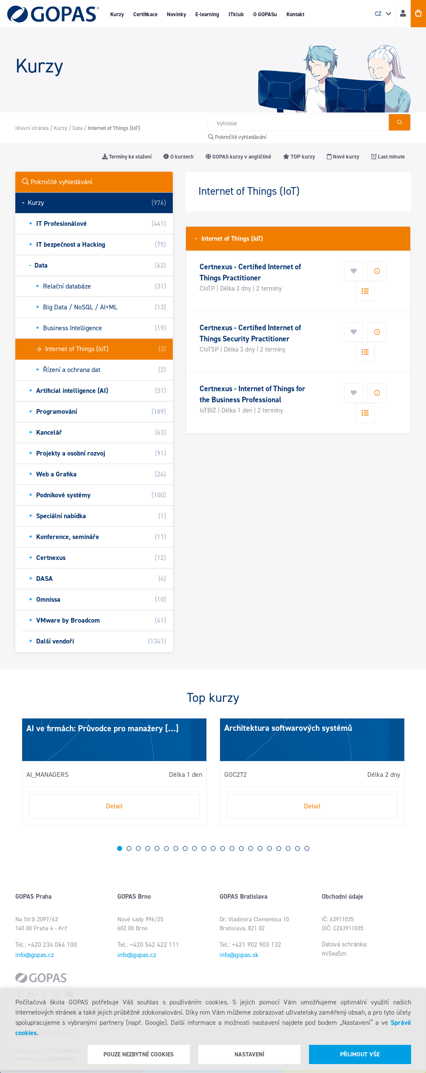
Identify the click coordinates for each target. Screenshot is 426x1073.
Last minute (388, 156)
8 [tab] (185, 848)
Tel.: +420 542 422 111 (148, 944)
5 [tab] (157, 848)
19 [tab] (288, 848)
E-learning (207, 14)
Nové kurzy (343, 156)
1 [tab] (119, 848)
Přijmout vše (360, 1054)
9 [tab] (194, 848)
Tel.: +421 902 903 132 (250, 944)
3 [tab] (138, 848)
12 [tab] (222, 848)
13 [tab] (231, 848)
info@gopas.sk (239, 955)
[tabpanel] (114, 772)
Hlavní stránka (32, 128)
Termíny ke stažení (127, 156)
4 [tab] (147, 848)
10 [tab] (203, 848)
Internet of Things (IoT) (229, 238)
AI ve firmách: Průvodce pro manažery (94, 728)
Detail (114, 806)
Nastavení (249, 1054)
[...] (171, 728)
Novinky (176, 14)
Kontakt (295, 14)
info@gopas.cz (34, 955)
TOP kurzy (299, 156)
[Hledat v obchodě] (298, 122)
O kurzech (178, 156)
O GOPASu (265, 14)
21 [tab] (306, 848)
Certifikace (145, 14)
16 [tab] (260, 848)
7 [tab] (175, 848)
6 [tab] (166, 848)
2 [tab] (129, 848)
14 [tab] (241, 848)
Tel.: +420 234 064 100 (46, 944)
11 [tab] (213, 848)
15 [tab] (250, 848)
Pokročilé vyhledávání (237, 137)
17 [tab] (269, 848)
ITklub (236, 14)
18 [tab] (278, 848)
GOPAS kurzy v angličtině (238, 156)
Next (23, 775)
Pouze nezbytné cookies (138, 1054)
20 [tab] (297, 848)
